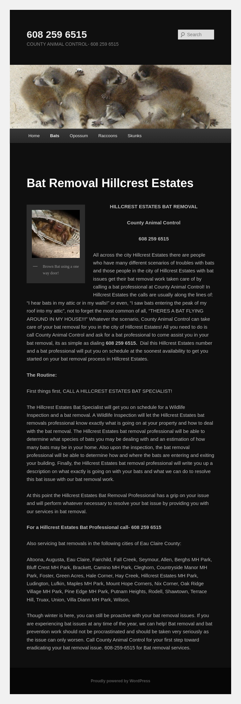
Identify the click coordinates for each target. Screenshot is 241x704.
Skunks (135, 135)
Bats (54, 135)
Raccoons (107, 135)
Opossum (79, 135)
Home (34, 135)
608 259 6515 (57, 34)
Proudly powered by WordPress (120, 681)
